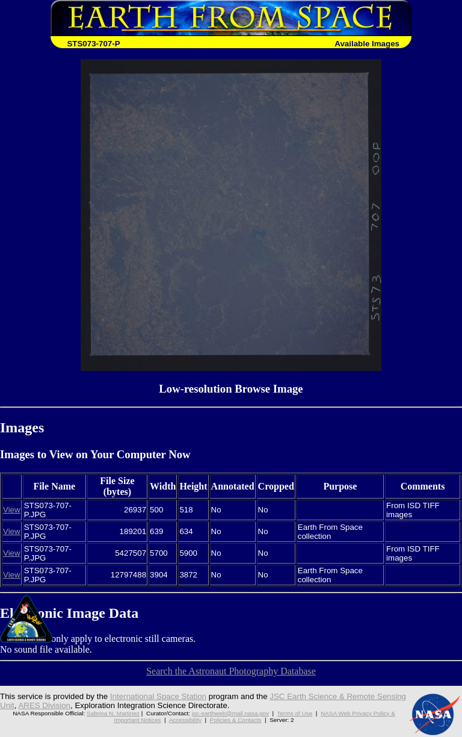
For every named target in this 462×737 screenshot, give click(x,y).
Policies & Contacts (236, 720)
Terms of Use (295, 713)
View (11, 509)
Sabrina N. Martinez (113, 713)
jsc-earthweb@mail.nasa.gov (230, 713)
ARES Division (44, 705)
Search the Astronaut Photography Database (231, 671)
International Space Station (158, 696)
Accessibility (185, 720)
